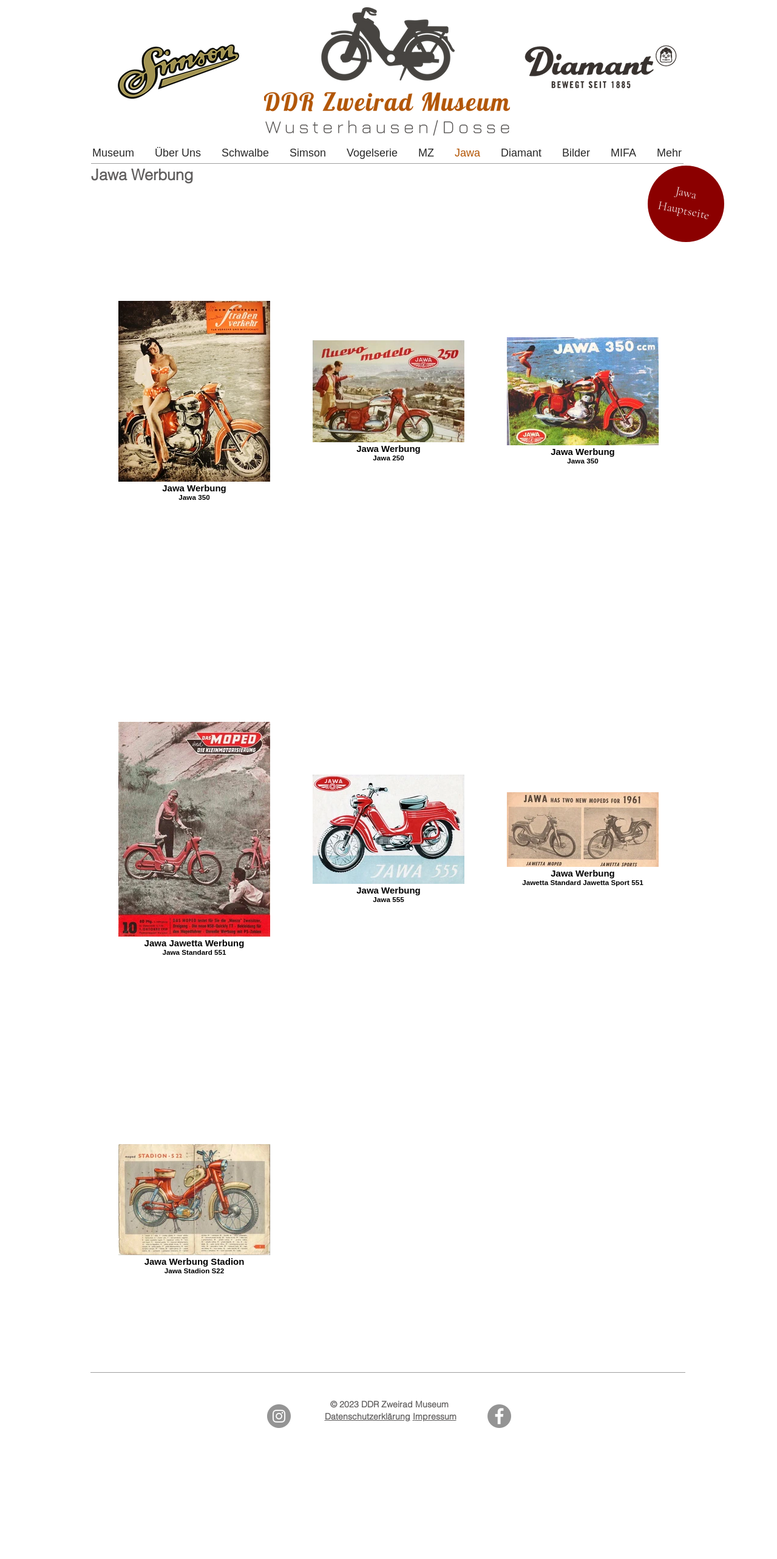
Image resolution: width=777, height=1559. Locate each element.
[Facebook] (499, 1416)
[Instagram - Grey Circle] (279, 1416)
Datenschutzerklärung (367, 1416)
